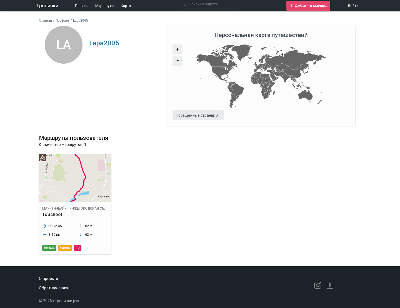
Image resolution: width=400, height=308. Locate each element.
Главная (82, 6)
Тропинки (47, 5)
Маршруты (104, 6)
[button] (308, 6)
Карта (126, 6)
